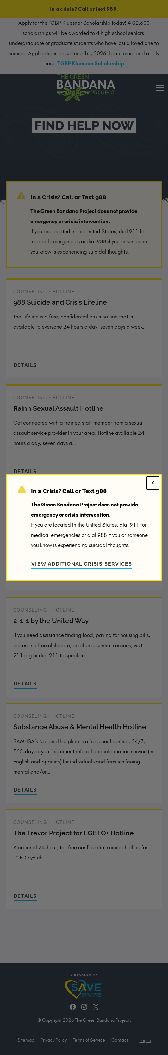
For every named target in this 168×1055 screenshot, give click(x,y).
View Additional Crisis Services (81, 564)
